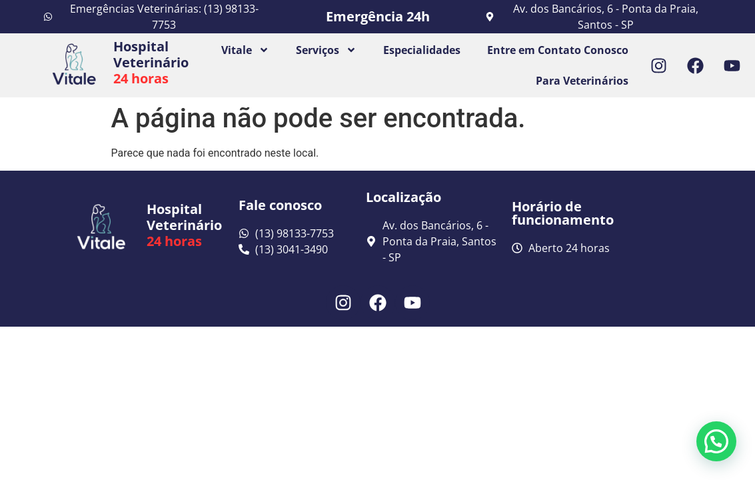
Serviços (326, 50)
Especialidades (421, 50)
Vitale (245, 50)
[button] (716, 441)
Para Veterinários (582, 80)
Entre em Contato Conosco (557, 50)
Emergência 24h (378, 16)
